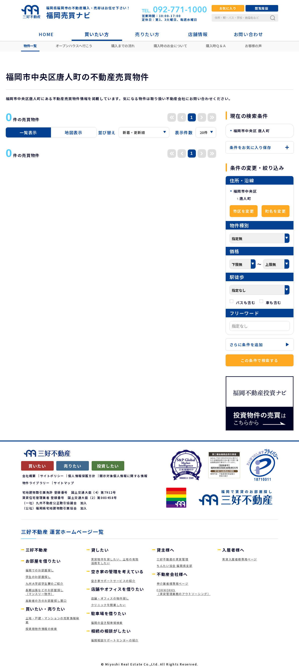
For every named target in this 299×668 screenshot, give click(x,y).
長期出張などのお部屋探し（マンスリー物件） (45, 592)
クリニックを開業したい (108, 605)
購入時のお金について (170, 45)
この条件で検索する (259, 360)
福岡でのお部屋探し (40, 570)
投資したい (108, 466)
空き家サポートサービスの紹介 (113, 581)
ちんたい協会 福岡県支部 (174, 566)
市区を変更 (243, 211)
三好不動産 (37, 550)
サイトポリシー (52, 476)
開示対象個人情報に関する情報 (123, 476)
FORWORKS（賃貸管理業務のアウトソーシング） (183, 592)
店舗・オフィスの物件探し (110, 598)
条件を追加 (259, 344)
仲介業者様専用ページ (172, 583)
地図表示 (73, 132)
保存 (259, 147)
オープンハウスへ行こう (74, 45)
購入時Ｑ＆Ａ (216, 45)
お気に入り (227, 8)
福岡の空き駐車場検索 (107, 623)
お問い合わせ (248, 34)
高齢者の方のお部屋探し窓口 (46, 601)
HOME (46, 34)
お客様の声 (253, 45)
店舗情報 (198, 34)
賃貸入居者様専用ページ (239, 559)
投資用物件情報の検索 (41, 629)
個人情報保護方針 (81, 476)
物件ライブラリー (36, 483)
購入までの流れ (123, 45)
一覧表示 (28, 132)
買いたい (37, 466)
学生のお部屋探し (38, 577)
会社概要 (29, 476)
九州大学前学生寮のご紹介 (45, 583)
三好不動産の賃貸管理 (172, 559)
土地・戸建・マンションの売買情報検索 (52, 620)
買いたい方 (97, 34)
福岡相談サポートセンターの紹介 (115, 640)
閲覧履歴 (261, 8)
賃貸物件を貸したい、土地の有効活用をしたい (115, 561)
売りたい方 (147, 34)
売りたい (72, 466)
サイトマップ (64, 483)
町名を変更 (275, 211)
